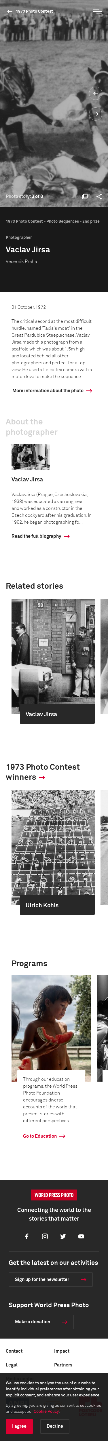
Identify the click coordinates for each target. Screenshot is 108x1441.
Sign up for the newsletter (42, 1279)
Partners (63, 1365)
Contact (14, 1351)
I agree (19, 1426)
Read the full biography (36, 536)
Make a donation (32, 1322)
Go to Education (40, 1136)
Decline (55, 1426)
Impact (61, 1351)
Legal (12, 1365)
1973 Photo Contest (34, 11)
